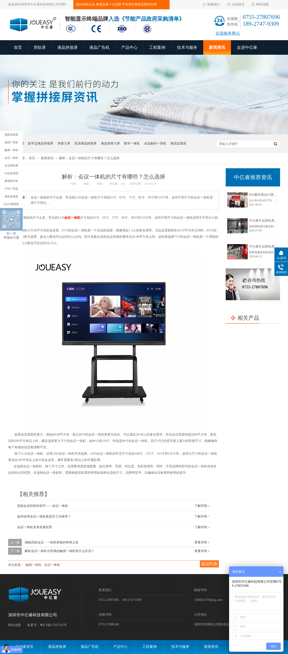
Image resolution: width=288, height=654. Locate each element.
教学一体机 (132, 143)
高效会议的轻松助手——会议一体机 (42, 506)
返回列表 (209, 564)
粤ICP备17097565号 (53, 625)
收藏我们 (213, 4)
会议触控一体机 (155, 143)
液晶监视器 (178, 143)
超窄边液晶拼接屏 (40, 143)
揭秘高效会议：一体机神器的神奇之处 (52, 542)
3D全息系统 (11, 173)
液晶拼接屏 (67, 47)
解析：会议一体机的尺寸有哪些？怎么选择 (89, 158)
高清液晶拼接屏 (85, 143)
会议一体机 (52, 565)
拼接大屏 (64, 143)
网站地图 (262, 4)
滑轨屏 (40, 47)
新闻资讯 (217, 47)
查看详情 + (202, 542)
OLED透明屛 (11, 204)
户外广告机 (11, 188)
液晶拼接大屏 (110, 143)
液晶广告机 (99, 47)
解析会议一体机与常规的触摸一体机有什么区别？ (59, 551)
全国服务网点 (227, 33)
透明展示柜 (11, 181)
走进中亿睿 (247, 47)
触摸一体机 (33, 565)
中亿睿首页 (24, 647)
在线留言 (238, 4)
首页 (18, 47)
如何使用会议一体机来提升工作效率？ (44, 516)
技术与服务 (187, 47)
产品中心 (129, 47)
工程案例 (157, 47)
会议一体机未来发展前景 (34, 527)
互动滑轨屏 (11, 165)
